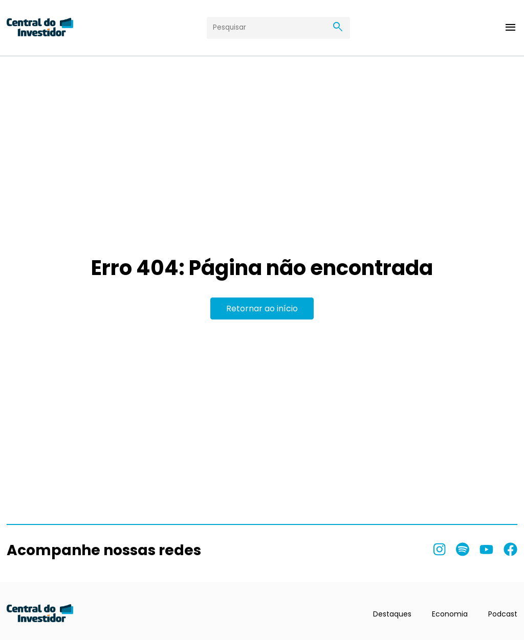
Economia (450, 614)
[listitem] (439, 550)
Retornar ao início (262, 308)
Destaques (392, 614)
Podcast (502, 614)
